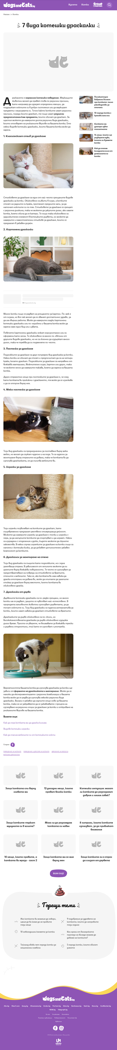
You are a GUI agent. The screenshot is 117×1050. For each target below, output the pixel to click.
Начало (6, 14)
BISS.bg (53, 1009)
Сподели (9, 744)
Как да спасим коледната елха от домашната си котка (103, 152)
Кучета (72, 4)
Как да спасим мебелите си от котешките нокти (29, 734)
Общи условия (66, 1035)
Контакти (65, 1014)
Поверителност (59, 1018)
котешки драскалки (11, 754)
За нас (48, 1014)
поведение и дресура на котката (36, 751)
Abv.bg (6, 1006)
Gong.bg (25, 1006)
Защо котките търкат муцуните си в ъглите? (20, 824)
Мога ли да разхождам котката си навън (58, 824)
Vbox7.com (15, 1006)
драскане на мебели (60, 751)
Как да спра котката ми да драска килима (25, 722)
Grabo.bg (46, 1006)
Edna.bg (66, 1006)
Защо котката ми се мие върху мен (58, 858)
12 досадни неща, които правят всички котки (58, 789)
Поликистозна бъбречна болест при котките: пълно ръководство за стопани (103, 102)
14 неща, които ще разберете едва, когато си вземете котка (103, 138)
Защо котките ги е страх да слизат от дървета (96, 858)
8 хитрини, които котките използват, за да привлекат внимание (96, 826)
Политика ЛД (72, 1018)
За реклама (56, 1014)
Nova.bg (95, 1006)
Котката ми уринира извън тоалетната (101, 126)
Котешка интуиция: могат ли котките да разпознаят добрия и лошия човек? (96, 791)
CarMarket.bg (105, 1006)
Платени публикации (45, 1018)
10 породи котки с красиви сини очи (102, 114)
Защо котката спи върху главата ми (20, 789)
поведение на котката (12, 751)
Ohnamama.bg (35, 1006)
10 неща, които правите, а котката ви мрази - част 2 (20, 858)
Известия (58, 1021)
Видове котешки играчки (16, 728)
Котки (85, 4)
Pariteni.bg (57, 1006)
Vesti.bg (87, 1006)
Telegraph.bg (62, 1009)
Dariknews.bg (76, 1006)
